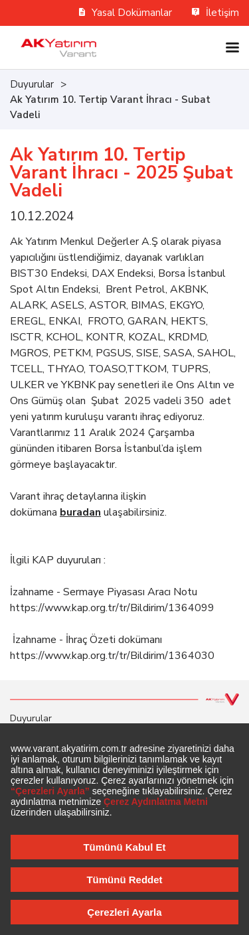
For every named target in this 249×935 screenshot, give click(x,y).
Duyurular (32, 84)
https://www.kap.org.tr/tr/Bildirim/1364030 (112, 655)
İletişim (215, 13)
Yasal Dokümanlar (126, 13)
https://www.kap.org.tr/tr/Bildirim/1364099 (112, 608)
